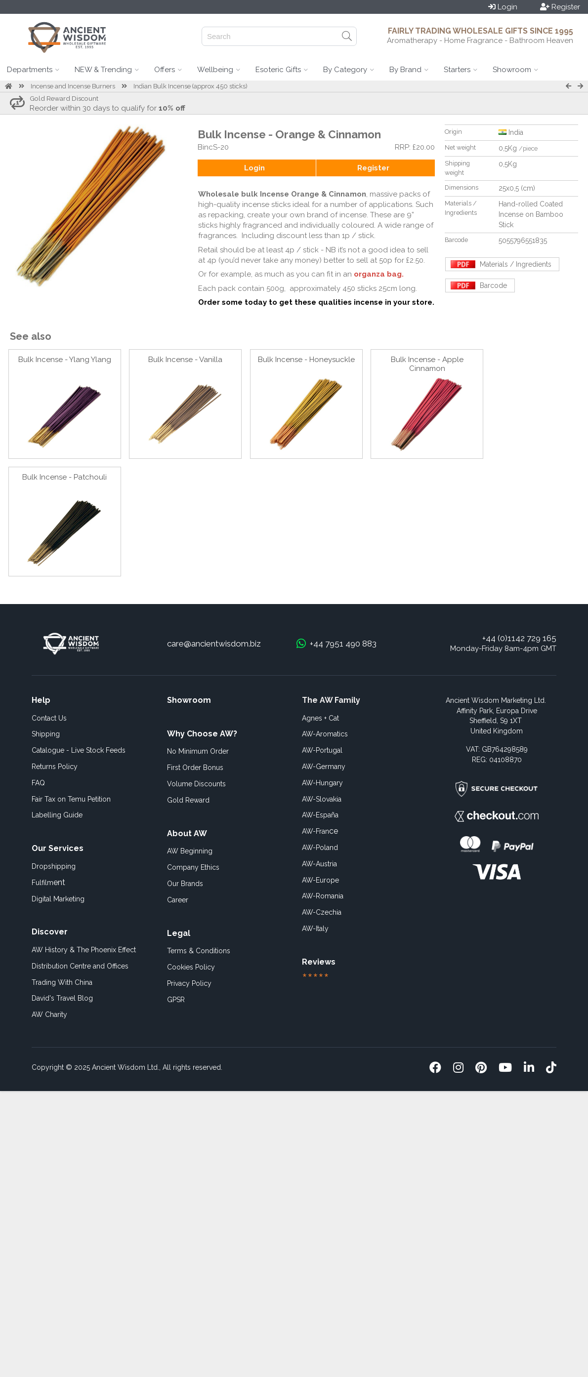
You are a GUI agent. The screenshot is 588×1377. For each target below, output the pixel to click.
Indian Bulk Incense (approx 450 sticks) (190, 86)
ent (48, 882)
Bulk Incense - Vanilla (185, 359)
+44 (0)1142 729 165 (519, 638)
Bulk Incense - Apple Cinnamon (427, 364)
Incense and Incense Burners (73, 86)
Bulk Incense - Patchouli (64, 477)
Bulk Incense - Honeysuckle (306, 359)
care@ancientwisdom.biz (214, 643)
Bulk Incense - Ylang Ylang (64, 359)
